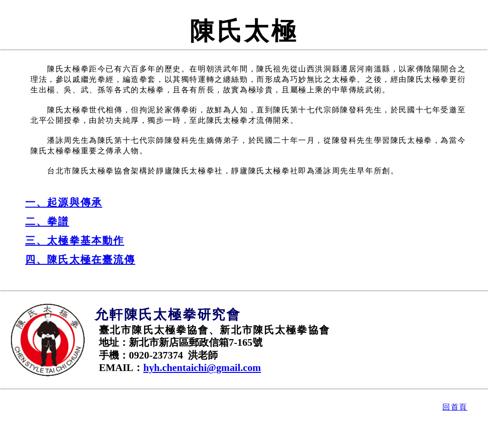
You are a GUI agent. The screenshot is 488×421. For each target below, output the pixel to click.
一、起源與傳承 (63, 202)
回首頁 (455, 407)
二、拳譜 (47, 221)
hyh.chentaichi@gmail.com (202, 367)
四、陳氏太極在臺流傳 (80, 259)
